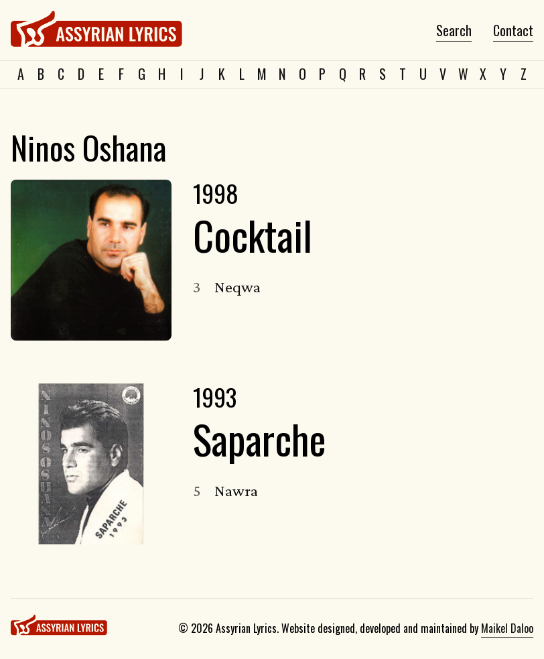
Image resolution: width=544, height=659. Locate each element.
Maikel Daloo (507, 628)
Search (454, 30)
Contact (513, 30)
